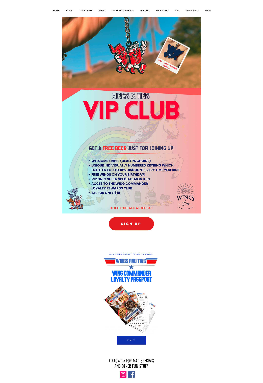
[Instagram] (123, 374)
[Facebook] (131, 374)
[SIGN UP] (131, 223)
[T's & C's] (131, 340)
